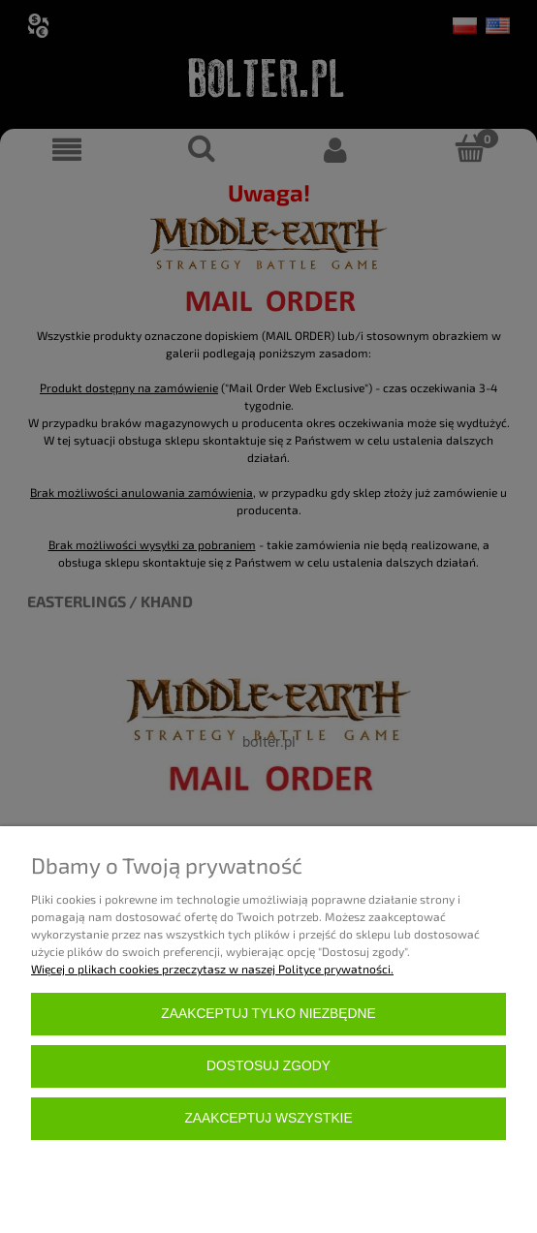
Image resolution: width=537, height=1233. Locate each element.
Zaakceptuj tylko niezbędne (268, 1013)
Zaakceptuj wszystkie (268, 1118)
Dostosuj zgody (268, 1066)
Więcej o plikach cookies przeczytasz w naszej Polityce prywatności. (212, 968)
